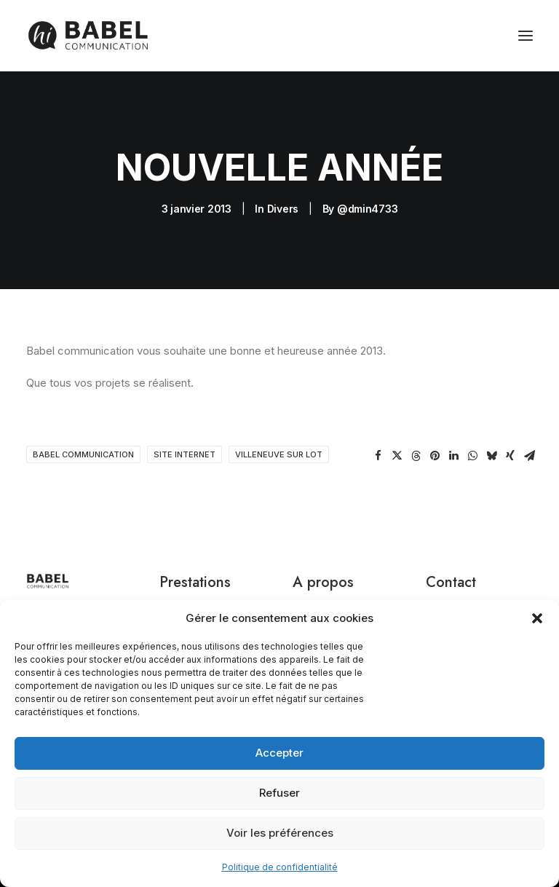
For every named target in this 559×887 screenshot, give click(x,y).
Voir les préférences (279, 833)
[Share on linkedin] (453, 456)
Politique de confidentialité (280, 867)
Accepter (279, 753)
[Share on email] (529, 456)
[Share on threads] (415, 456)
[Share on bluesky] (491, 456)
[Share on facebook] (377, 456)
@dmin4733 (367, 208)
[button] (537, 618)
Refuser (279, 793)
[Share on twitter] (396, 456)
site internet (184, 454)
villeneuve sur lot (278, 454)
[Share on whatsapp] (472, 456)
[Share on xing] (510, 456)
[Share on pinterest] (434, 456)
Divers (282, 208)
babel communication (83, 454)
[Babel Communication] (87, 36)
